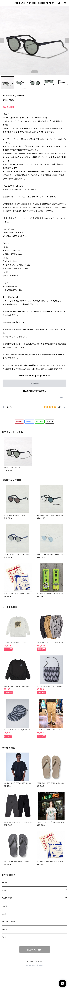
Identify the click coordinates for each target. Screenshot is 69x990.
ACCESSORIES (8, 922)
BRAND (5, 882)
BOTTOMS (7, 898)
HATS (4, 906)
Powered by (34, 965)
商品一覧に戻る (34, 949)
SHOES (5, 929)
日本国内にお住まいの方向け (34, 391)
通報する (63, 397)
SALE (4, 937)
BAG (4, 914)
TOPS (4, 890)
